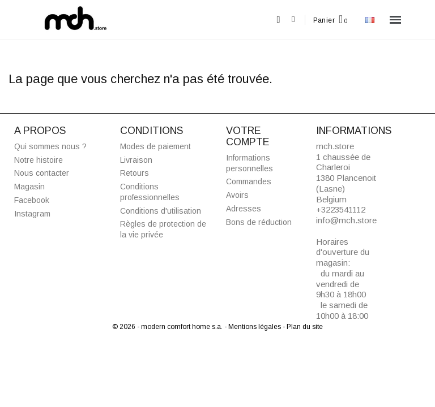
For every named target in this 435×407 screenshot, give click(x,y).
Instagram (32, 213)
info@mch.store (346, 220)
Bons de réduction (259, 222)
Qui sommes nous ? (50, 146)
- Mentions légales (253, 327)
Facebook (31, 200)
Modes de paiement (155, 146)
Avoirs (237, 195)
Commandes (248, 181)
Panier (324, 20)
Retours (134, 172)
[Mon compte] (293, 19)
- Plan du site (303, 327)
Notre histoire (38, 159)
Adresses (243, 208)
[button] (278, 20)
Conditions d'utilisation (160, 210)
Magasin (29, 186)
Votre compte (248, 136)
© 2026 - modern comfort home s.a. (168, 327)
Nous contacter (41, 172)
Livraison (136, 159)
